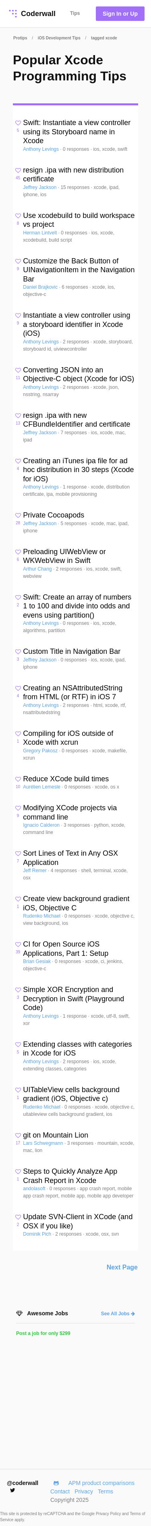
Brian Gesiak (37, 961)
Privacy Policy (109, 1514)
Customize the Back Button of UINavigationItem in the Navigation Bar (78, 270)
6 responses (75, 287)
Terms (105, 1491)
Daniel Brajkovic (41, 287)
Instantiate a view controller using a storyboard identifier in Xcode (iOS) (76, 324)
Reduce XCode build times (66, 779)
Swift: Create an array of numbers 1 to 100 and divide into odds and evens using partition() (77, 606)
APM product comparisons (101, 1483)
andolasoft (35, 1188)
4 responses (65, 870)
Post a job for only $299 (43, 1333)
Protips (20, 38)
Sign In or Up (120, 13)
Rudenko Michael (42, 916)
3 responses (77, 825)
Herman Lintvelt (40, 233)
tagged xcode (104, 38)
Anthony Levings (41, 149)
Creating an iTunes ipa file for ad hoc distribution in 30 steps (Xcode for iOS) (78, 470)
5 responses (74, 523)
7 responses (74, 432)
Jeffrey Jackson (40, 187)
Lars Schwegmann (43, 1143)
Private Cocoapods (53, 515)
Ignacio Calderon (42, 825)
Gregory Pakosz (41, 751)
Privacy (83, 1491)
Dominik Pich (37, 1234)
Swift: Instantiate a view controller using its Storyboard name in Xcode (76, 132)
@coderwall (22, 1486)
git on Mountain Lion (55, 1135)
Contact (60, 1491)
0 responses (77, 149)
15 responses (75, 187)
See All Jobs (118, 1314)
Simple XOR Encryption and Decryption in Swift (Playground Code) (73, 999)
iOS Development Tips (59, 38)
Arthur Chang (38, 569)
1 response (75, 487)
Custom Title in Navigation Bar (71, 651)
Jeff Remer (35, 870)
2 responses (77, 342)
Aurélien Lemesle (42, 787)
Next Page (122, 1267)
